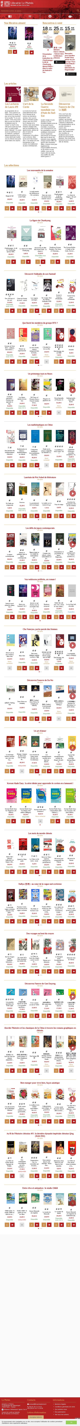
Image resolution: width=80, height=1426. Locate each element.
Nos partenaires (60, 1412)
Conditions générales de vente (65, 1407)
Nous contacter (47, 355)
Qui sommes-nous (61, 1409)
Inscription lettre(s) (36, 1417)
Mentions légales (60, 1404)
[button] (73, 193)
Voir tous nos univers (62, 1414)
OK (71, 1422)
